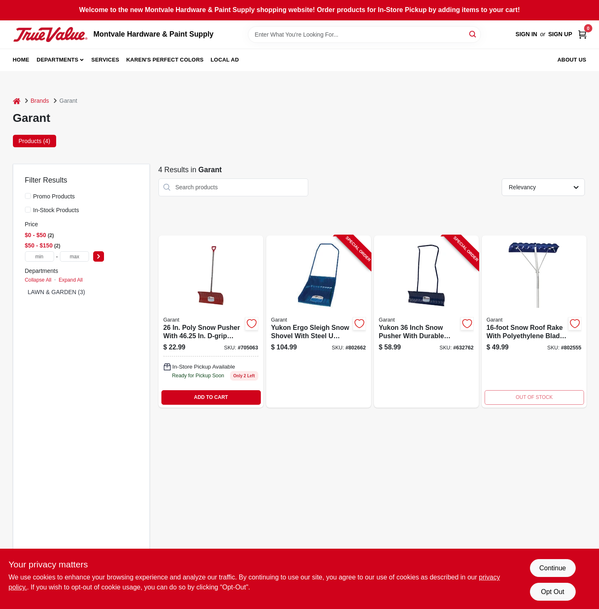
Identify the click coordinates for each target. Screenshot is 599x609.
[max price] (74, 256)
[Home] (16, 101)
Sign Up (560, 34)
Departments (57, 60)
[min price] (39, 256)
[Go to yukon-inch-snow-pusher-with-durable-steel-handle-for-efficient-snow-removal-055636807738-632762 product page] (426, 321)
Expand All (71, 280)
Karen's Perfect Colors (165, 60)
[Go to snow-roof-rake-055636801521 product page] (534, 321)
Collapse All (38, 280)
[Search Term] (364, 34)
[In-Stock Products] (28, 210)
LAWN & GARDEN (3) (56, 292)
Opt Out (552, 591)
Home (21, 60)
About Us (572, 60)
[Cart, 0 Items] (582, 34)
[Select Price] (98, 256)
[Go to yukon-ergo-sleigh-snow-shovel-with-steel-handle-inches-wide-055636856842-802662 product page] (318, 321)
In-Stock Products (56, 210)
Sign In (526, 34)
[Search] (473, 34)
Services (105, 60)
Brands (40, 100)
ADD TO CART (211, 397)
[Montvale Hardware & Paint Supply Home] (50, 34)
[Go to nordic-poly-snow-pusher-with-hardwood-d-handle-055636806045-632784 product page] (210, 321)
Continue (552, 568)
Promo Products (54, 196)
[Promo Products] (28, 196)
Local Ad (224, 60)
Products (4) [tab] (34, 141)
